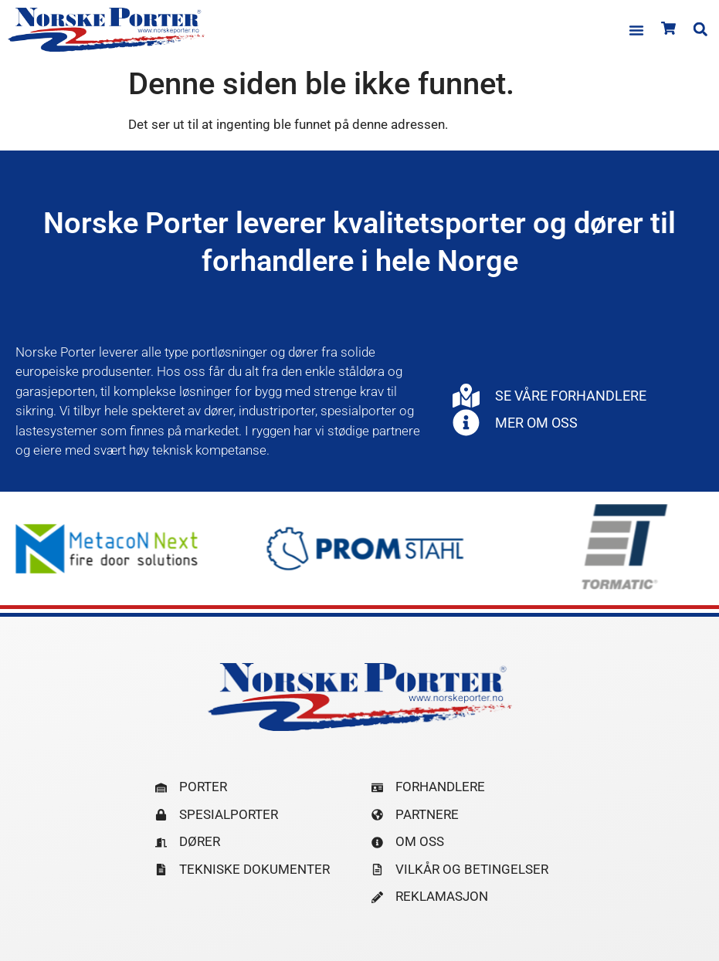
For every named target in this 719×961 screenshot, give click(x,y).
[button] (636, 30)
